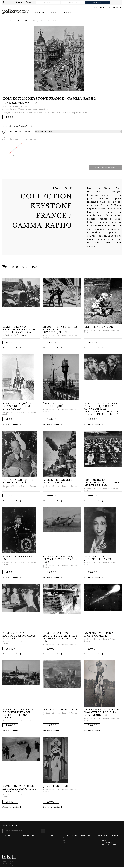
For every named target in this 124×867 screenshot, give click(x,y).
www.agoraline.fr (20, 866)
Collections (28, 836)
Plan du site (6, 864)
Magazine (48, 2)
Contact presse (108, 842)
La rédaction (106, 838)
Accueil (5, 21)
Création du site (8, 866)
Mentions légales (8, 861)
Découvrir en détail (11, 348)
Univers (20, 21)
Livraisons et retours (90, 836)
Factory (97, 2)
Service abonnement (110, 844)
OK (43, 831)
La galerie (105, 840)
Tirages (28, 21)
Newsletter (10, 826)
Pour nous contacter (110, 836)
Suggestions (48, 836)
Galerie (73, 2)
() (114, 7)
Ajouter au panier (105, 167)
